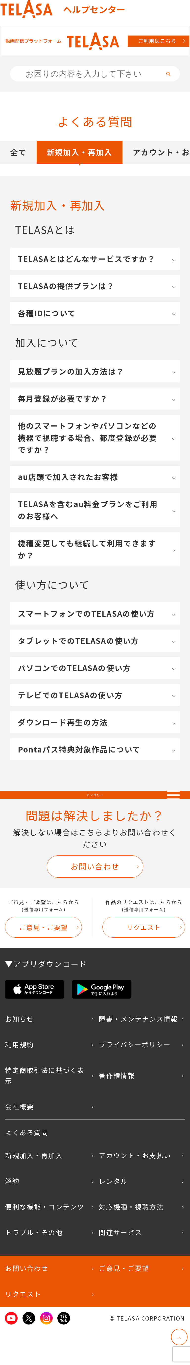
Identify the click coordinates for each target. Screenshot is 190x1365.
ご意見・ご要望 (43, 962)
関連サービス (120, 1267)
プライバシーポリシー (135, 1080)
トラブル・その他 (34, 1267)
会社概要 (19, 1142)
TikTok (63, 1353)
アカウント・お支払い (135, 1190)
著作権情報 (117, 1110)
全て (18, 163)
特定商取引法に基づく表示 (44, 1111)
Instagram (46, 1353)
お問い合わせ (95, 901)
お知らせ (19, 1054)
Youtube (11, 1353)
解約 (12, 1216)
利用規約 (19, 1080)
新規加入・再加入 (79, 163)
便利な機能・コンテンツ (44, 1242)
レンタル (113, 1216)
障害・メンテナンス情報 (138, 1054)
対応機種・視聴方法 (131, 1242)
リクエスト (143, 962)
